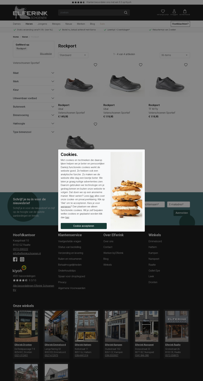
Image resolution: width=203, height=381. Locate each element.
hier (92, 195)
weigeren (66, 206)
